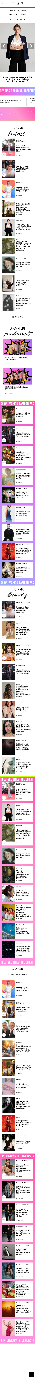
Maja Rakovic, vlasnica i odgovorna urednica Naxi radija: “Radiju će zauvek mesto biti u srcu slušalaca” (23, 1327)
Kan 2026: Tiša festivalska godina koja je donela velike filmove (23, 148)
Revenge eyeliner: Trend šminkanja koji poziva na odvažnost (22, 168)
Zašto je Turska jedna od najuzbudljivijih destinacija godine (23, 930)
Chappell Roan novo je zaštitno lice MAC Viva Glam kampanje (23, 434)
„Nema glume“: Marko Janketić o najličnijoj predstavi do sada (23, 1251)
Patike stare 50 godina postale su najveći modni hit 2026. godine (22, 494)
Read (12, 10)
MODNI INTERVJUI (23, 1160)
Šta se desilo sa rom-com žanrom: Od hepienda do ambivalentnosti (23, 1028)
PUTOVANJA (20, 924)
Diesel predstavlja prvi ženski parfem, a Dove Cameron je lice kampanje (23, 550)
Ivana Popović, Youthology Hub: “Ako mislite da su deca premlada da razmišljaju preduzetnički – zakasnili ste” (22, 1289)
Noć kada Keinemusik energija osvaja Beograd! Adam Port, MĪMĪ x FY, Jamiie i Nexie (23, 1048)
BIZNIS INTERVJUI (22, 1283)
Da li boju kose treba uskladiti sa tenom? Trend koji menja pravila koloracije (23, 652)
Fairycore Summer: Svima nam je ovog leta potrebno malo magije (23, 476)
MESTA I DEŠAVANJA (20, 141)
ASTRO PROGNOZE (22, 277)
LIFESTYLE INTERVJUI (23, 1245)
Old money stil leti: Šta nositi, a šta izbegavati (23, 414)
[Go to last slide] (4, 46)
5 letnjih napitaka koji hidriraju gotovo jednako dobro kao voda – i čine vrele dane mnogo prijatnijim (23, 246)
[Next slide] (31, 46)
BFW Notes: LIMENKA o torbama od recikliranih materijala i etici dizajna (23, 1212)
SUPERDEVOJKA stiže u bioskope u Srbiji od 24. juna (22, 189)
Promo (19, 182)
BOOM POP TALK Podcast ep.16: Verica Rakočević (16, 358)
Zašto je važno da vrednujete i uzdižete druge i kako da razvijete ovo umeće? (17, 79)
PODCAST (21, 10)
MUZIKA (19, 1042)
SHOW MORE (17, 317)
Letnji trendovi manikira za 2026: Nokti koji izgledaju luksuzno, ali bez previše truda (23, 631)
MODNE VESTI (21, 507)
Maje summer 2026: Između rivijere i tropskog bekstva (23, 513)
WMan (23, 14)
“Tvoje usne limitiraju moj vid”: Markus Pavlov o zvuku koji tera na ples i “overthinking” (23, 1308)
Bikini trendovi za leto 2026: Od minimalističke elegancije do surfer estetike (23, 1168)
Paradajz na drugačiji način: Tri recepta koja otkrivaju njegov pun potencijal (23, 455)
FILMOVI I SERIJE (22, 1022)
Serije (18, 886)
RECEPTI (19, 239)
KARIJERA (19, 220)
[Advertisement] (15, 1359)
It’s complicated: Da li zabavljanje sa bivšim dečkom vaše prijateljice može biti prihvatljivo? (23, 302)
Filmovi (19, 868)
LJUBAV (19, 202)
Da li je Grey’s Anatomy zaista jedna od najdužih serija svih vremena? (23, 893)
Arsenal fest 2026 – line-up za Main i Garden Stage (23, 1009)
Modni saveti (21, 428)
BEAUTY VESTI (21, 740)
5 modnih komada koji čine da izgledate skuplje (22, 709)
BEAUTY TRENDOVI (23, 162)
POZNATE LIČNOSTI (22, 1061)
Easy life (13, 14)
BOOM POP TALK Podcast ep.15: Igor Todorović (16, 388)
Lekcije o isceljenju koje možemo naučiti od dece (23, 264)
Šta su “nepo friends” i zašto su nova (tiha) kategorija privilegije (23, 1067)
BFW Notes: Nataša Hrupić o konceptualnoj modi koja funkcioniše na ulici (23, 1190)
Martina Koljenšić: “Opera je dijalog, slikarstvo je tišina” (23, 1270)
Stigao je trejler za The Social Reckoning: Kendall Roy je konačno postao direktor (23, 874)
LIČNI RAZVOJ (21, 258)
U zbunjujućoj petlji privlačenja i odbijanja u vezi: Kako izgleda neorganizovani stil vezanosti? (23, 208)
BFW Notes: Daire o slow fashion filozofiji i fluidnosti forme (23, 1233)
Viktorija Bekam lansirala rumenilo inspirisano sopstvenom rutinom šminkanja (23, 728)
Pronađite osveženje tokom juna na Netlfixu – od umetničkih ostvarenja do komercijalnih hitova (23, 912)
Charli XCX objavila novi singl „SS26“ (23, 1142)
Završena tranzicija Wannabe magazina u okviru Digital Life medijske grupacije (23, 949)
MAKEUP (19, 721)
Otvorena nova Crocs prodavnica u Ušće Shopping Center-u (23, 569)
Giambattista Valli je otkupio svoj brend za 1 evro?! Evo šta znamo (23, 532)
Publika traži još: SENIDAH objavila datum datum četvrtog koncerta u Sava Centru (23, 1104)
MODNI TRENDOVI (22, 408)
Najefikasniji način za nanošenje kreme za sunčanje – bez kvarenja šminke (23, 765)
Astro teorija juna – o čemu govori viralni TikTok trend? (23, 283)
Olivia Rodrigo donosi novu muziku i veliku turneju (23, 1085)
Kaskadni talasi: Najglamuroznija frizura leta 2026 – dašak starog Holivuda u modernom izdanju (23, 690)
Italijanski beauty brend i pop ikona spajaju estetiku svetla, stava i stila (22, 746)
